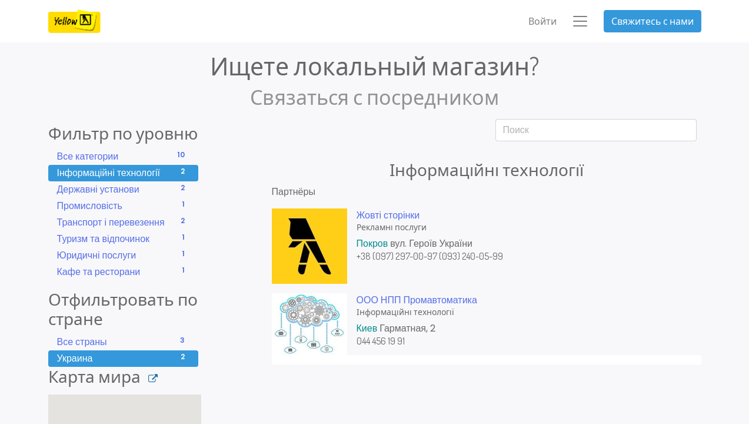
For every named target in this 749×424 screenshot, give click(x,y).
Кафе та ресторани (123, 272)
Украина (123, 358)
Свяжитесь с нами (652, 21)
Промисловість (123, 206)
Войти (542, 21)
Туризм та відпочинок (123, 239)
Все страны (123, 342)
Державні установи (123, 189)
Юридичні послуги (123, 255)
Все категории (123, 156)
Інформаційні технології (123, 173)
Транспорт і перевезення (123, 222)
